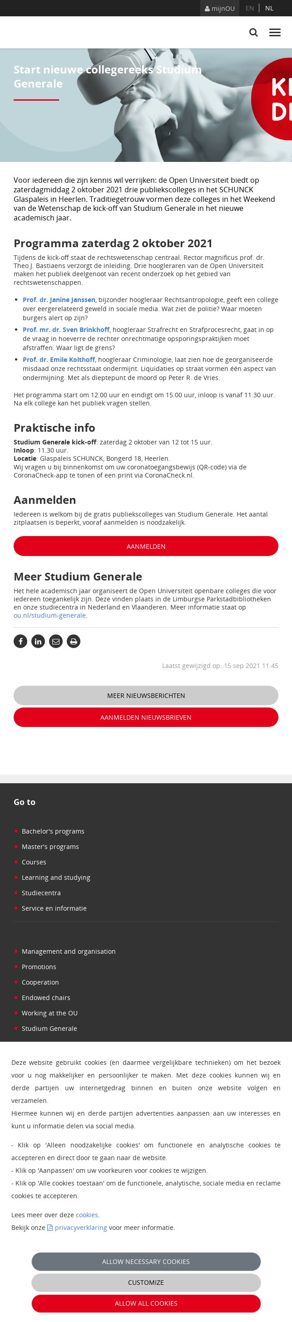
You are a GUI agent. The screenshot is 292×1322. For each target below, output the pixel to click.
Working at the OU (46, 1013)
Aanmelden (146, 546)
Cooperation (36, 982)
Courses (30, 862)
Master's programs (46, 846)
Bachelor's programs (49, 831)
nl (269, 8)
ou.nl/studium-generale (50, 615)
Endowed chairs (42, 997)
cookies (87, 1214)
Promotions (35, 966)
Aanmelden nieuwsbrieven (146, 717)
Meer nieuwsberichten (146, 695)
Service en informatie (50, 908)
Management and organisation (65, 951)
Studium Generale (45, 1028)
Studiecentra (37, 892)
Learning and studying (52, 877)
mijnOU (220, 8)
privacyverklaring (81, 1227)
